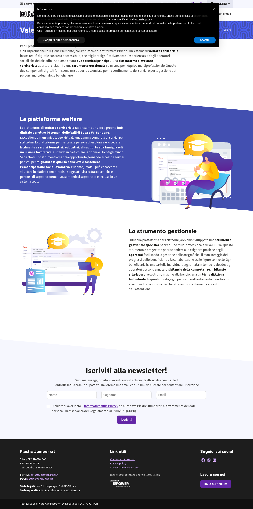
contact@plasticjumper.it (43, 475)
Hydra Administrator (49, 504)
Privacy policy (118, 464)
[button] (214, 9)
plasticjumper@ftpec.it (39, 479)
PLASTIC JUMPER (88, 504)
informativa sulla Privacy (101, 406)
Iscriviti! (126, 420)
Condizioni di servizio (122, 459)
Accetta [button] (205, 40)
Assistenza (223, 14)
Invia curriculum (215, 484)
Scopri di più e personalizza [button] (61, 40)
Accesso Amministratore (124, 468)
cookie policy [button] (144, 19)
